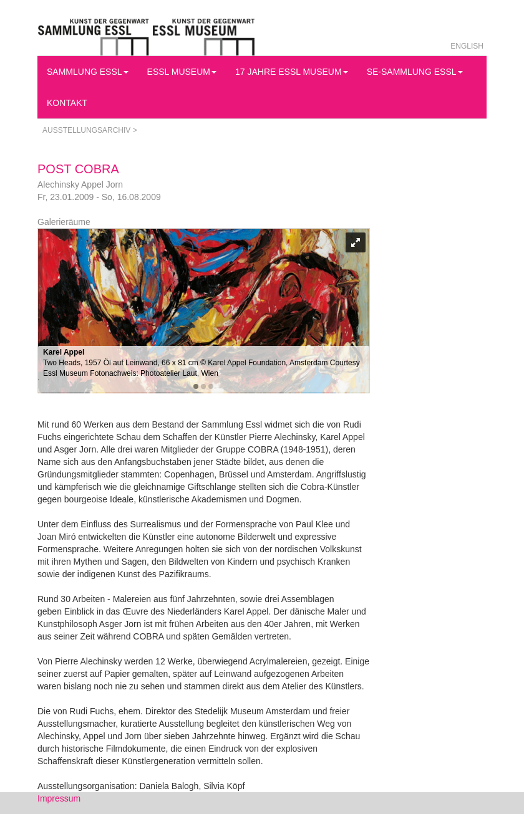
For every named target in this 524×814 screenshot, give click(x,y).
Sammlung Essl (88, 72)
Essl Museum (181, 72)
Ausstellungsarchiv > (89, 130)
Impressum (58, 798)
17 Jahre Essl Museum (291, 72)
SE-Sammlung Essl (415, 72)
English (466, 46)
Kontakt (67, 103)
